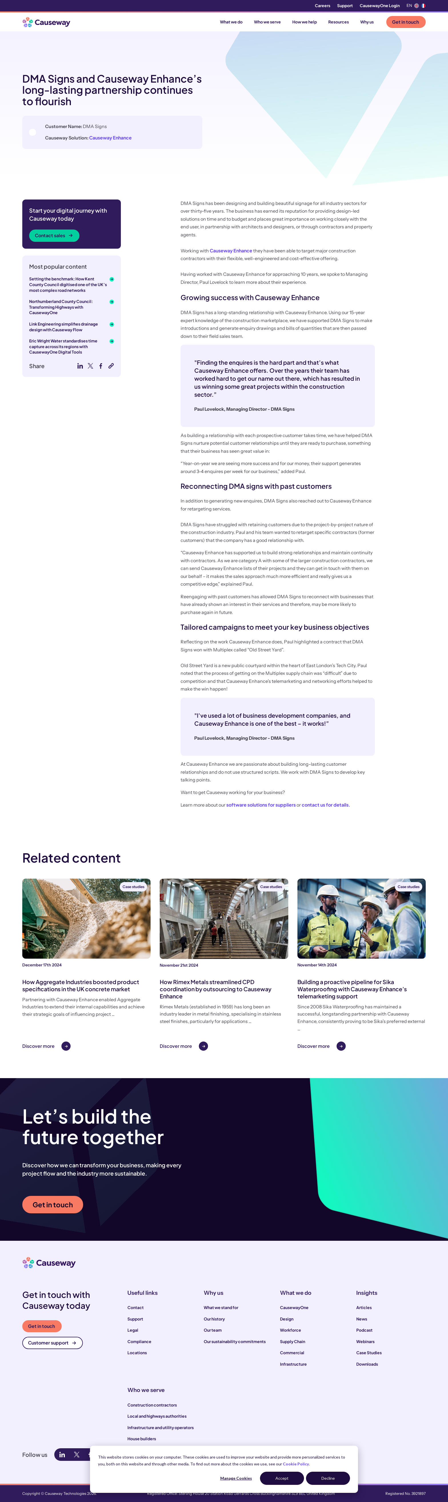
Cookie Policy (296, 1463)
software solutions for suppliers (261, 805)
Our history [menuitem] (214, 1318)
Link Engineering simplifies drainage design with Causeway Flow (63, 326)
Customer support (52, 1343)
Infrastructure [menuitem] (293, 1364)
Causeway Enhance (142, 138)
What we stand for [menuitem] (221, 1307)
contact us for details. (326, 805)
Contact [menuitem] (135, 1307)
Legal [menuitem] (132, 1330)
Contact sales (54, 235)
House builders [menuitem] (141, 1438)
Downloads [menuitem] (367, 1364)
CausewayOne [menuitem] (294, 1307)
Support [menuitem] (345, 5)
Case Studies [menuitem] (369, 1352)
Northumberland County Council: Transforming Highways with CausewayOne (61, 307)
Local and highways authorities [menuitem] (157, 1416)
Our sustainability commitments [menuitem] (235, 1341)
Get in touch (405, 22)
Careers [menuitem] (322, 5)
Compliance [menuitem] (139, 1341)
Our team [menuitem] (213, 1330)
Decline (328, 1478)
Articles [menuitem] (364, 1307)
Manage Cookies (236, 1478)
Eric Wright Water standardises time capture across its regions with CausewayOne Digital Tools (63, 346)
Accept (282, 1478)
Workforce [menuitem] (290, 1330)
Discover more (38, 1046)
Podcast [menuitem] (364, 1330)
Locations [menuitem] (137, 1352)
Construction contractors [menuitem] (152, 1404)
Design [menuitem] (286, 1318)
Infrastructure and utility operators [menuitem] (160, 1427)
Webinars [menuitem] (365, 1341)
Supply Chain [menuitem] (292, 1341)
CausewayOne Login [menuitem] (380, 5)
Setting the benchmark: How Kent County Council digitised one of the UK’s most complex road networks (68, 284)
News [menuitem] (361, 1318)
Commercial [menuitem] (292, 1352)
